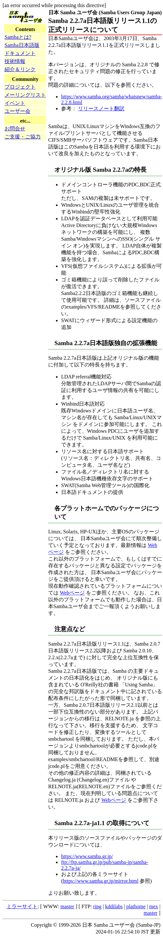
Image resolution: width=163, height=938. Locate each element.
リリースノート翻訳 (101, 108)
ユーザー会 (17, 111)
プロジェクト (20, 87)
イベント (15, 103)
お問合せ (15, 128)
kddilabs (114, 906)
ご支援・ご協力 (23, 136)
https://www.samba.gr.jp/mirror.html (100, 881)
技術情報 (15, 61)
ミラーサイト (22, 906)
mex (153, 906)
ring (97, 906)
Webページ (72, 592)
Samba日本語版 (22, 45)
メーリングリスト (25, 95)
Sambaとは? (18, 37)
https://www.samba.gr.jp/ (87, 856)
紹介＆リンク (20, 69)
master (67, 906)
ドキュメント (20, 53)
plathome (136, 906)
